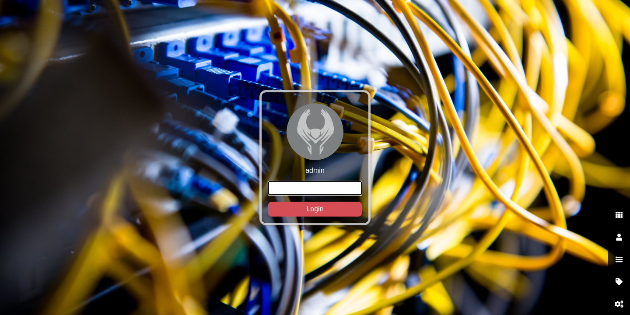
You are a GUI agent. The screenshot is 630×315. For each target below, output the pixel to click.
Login (314, 209)
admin (315, 160)
